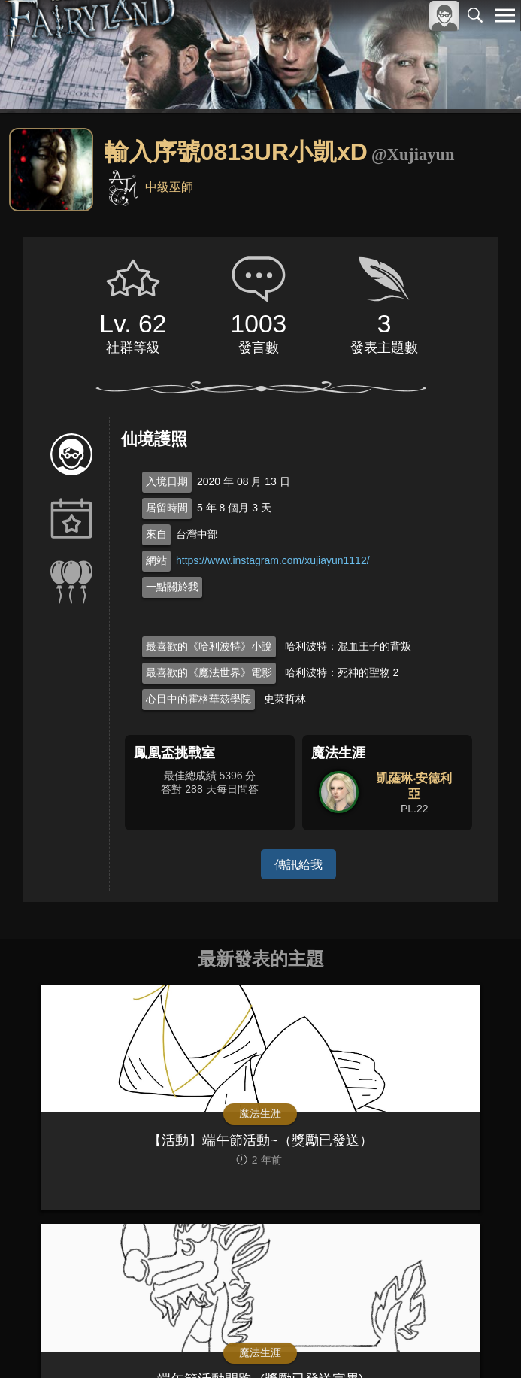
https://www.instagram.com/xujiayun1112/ (273, 560)
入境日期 (167, 481)
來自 (156, 534)
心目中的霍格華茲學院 (198, 699)
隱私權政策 (427, 1328)
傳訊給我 (298, 863)
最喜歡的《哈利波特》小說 (209, 646)
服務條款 (373, 1328)
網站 (156, 560)
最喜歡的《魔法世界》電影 (209, 672)
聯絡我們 (481, 1328)
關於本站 (324, 1328)
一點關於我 (172, 587)
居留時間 (167, 508)
